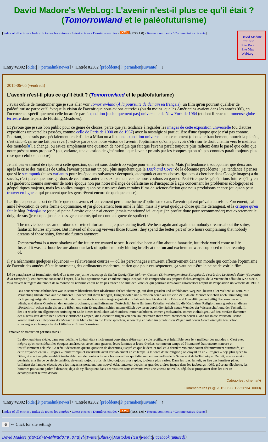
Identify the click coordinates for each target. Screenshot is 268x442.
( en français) (136, 104)
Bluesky (105, 437)
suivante (149, 67)
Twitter (92, 437)
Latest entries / (94, 33)
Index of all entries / (36, 33)
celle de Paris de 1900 (94, 132)
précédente (110, 67)
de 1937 (126, 132)
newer (64, 67)
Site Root (248, 45)
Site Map (248, 49)
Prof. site (248, 41)
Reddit (146, 437)
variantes (60, 174)
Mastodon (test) (126, 437)
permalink (49, 67)
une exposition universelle (141, 136)
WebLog (247, 53)
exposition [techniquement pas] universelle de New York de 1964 (142, 113)
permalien (132, 67)
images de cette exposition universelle (199, 127)
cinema (252, 380)
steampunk (31, 174)
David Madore (252, 37)
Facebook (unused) (169, 437)
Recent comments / (176, 33)
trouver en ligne (20, 192)
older (31, 67)
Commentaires (196, 388)
